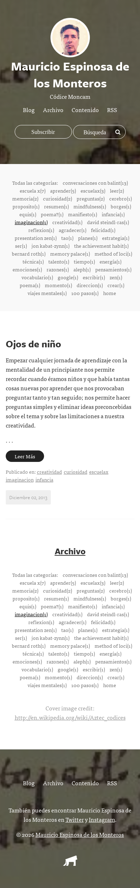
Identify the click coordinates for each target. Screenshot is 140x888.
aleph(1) (82, 269)
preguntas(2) (91, 198)
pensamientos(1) (113, 269)
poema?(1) (52, 214)
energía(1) (110, 261)
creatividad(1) (67, 222)
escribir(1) (94, 277)
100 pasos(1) (84, 293)
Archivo (53, 109)
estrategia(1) (115, 238)
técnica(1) (33, 261)
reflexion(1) (41, 230)
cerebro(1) (120, 198)
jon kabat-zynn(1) (50, 246)
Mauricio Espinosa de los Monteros (79, 834)
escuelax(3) (93, 190)
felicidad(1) (103, 230)
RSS (112, 109)
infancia (44, 479)
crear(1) (115, 285)
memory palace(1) (70, 253)
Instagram (102, 819)
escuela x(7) (32, 190)
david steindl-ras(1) (108, 222)
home (109, 293)
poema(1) (30, 285)
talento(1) (58, 261)
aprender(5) (63, 190)
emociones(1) (27, 269)
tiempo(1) (84, 261)
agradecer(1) (72, 230)
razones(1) (58, 269)
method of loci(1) (113, 253)
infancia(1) (113, 214)
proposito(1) (26, 206)
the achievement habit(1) (101, 246)
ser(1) (21, 246)
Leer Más (25, 456)
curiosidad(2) (57, 198)
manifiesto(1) (82, 214)
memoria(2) (25, 198)
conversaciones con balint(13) (95, 183)
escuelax (98, 472)
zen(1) (116, 277)
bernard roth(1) (28, 253)
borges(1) (121, 206)
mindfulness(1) (89, 206)
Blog (29, 109)
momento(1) (58, 285)
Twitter (75, 819)
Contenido (85, 109)
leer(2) (117, 190)
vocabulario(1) (37, 277)
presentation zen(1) (36, 238)
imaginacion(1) (31, 222)
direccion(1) (90, 285)
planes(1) (87, 238)
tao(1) (67, 238)
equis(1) (27, 214)
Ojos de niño (33, 344)
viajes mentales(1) (47, 293)
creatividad (49, 472)
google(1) (68, 277)
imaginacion (20, 479)
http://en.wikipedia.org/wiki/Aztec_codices (70, 717)
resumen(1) (56, 206)
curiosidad (75, 472)
